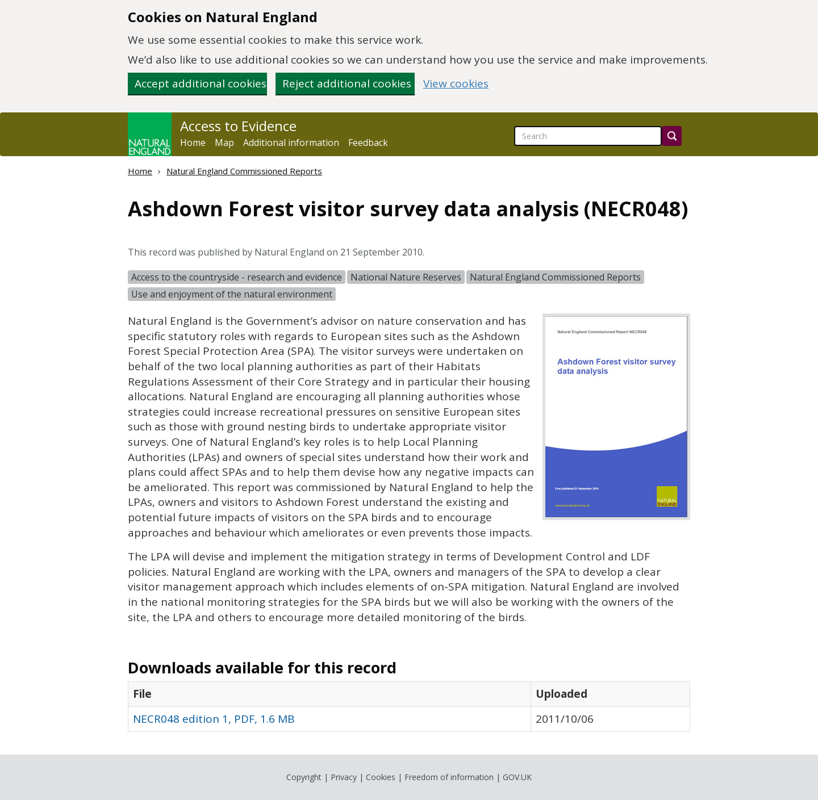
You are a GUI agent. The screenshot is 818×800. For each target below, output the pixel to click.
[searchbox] (588, 136)
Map (224, 142)
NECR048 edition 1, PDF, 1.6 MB (214, 718)
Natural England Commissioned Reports (244, 171)
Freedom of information (449, 777)
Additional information (291, 142)
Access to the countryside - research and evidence (236, 277)
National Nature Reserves (405, 277)
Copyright (304, 777)
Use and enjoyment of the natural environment (231, 294)
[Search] (672, 136)
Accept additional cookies (200, 83)
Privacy (344, 777)
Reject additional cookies (346, 83)
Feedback (368, 142)
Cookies (380, 777)
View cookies (456, 83)
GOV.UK (517, 777)
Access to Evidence (238, 126)
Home (193, 142)
